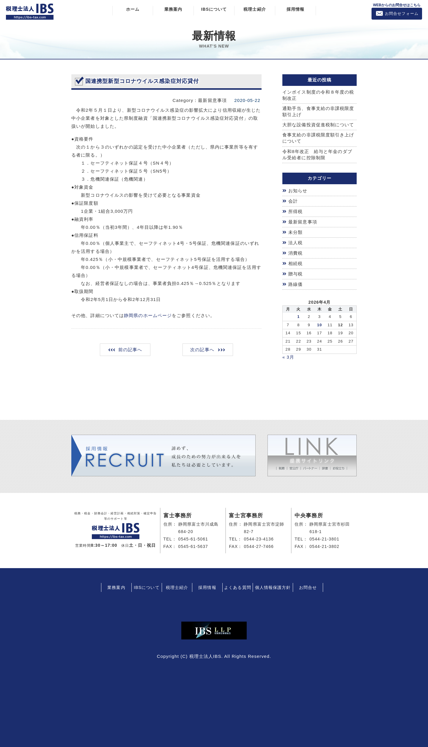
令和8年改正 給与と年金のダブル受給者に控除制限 (317, 155)
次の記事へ (202, 349)
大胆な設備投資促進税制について (318, 125)
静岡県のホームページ (148, 315)
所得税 (295, 212)
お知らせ (297, 191)
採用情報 (295, 9)
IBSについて (214, 9)
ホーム (132, 9)
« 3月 (288, 356)
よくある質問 (237, 586)
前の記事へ (131, 349)
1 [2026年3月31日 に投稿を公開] (298, 315)
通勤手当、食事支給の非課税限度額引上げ (318, 112)
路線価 (295, 283)
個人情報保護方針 (273, 586)
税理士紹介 (254, 9)
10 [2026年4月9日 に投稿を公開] (319, 324)
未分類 (295, 232)
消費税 (295, 252)
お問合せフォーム (401, 13)
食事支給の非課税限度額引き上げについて (318, 138)
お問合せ (308, 586)
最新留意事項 (302, 222)
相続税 (295, 263)
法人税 (295, 242)
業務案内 (173, 9)
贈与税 (295, 273)
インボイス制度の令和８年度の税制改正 (318, 95)
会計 (293, 201)
